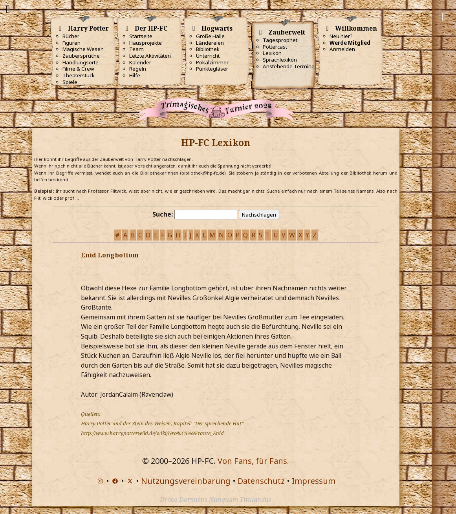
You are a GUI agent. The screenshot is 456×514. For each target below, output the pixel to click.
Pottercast (275, 46)
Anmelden (342, 49)
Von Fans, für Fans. (253, 461)
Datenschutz (261, 481)
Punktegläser (212, 68)
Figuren (71, 42)
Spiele (69, 82)
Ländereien (210, 42)
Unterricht (208, 55)
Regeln (137, 68)
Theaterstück (78, 75)
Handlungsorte (80, 62)
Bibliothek (208, 49)
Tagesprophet (280, 40)
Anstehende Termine (289, 66)
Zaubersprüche (81, 55)
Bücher (70, 36)
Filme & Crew (78, 68)
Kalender (140, 62)
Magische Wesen (83, 49)
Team (136, 49)
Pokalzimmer (212, 62)
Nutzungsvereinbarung (186, 481)
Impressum (313, 481)
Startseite (140, 36)
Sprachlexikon (280, 59)
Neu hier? (341, 36)
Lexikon (272, 53)
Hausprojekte (145, 42)
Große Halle (210, 36)
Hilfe (134, 75)
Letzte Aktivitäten (150, 55)
